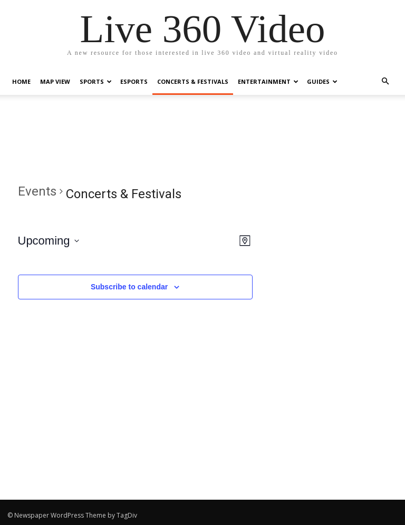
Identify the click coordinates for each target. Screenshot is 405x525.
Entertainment (268, 81)
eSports (134, 81)
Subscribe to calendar (129, 287)
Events (37, 191)
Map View (55, 81)
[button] (385, 81)
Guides (322, 81)
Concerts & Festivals (192, 81)
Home (21, 81)
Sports (96, 81)
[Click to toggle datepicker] (48, 240)
